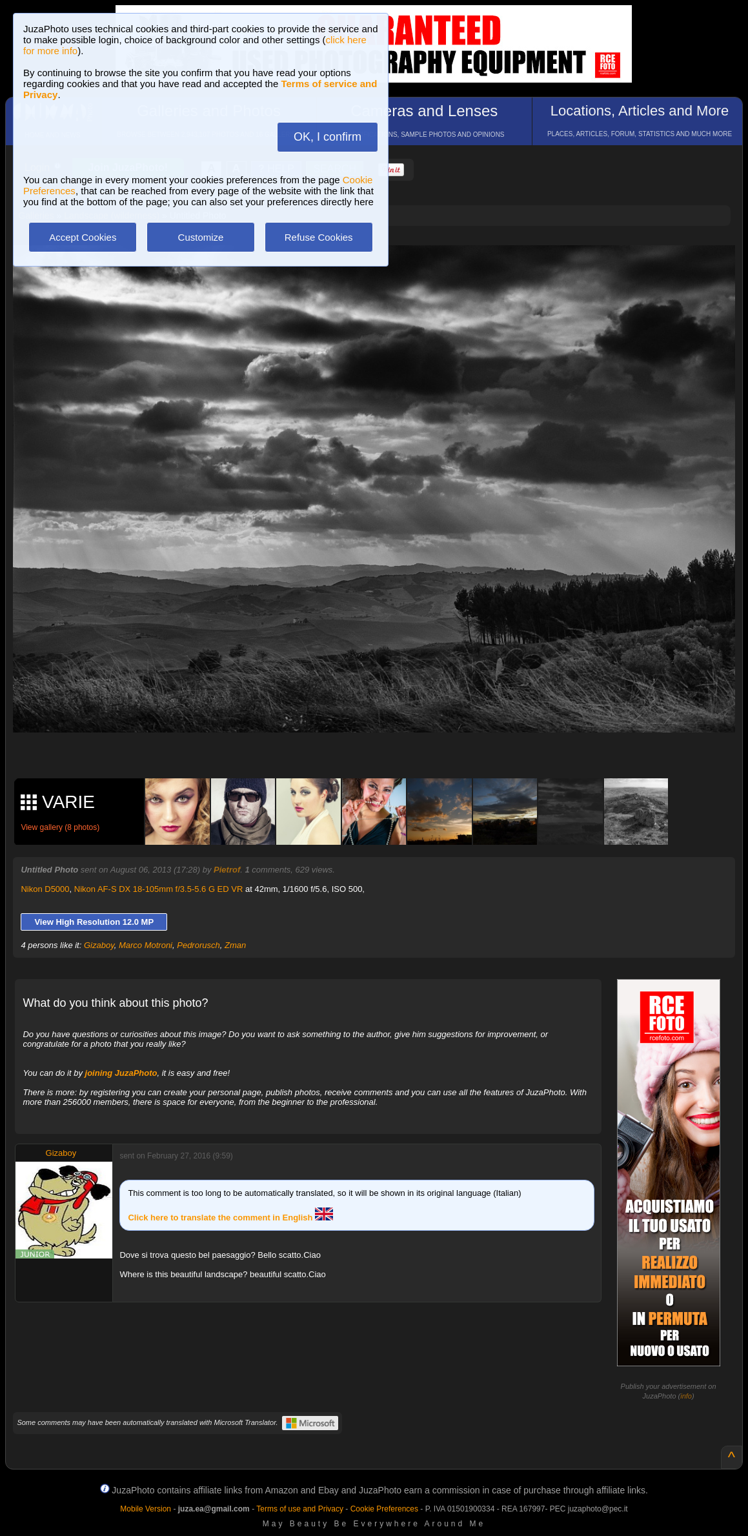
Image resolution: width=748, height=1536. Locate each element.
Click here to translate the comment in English (230, 1217)
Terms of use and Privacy (299, 1508)
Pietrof (227, 869)
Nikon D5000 (45, 889)
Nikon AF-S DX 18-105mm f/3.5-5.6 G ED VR (158, 889)
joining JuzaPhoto (121, 1073)
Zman (235, 945)
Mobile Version (145, 1508)
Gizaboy (99, 945)
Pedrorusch (198, 945)
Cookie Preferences (384, 1508)
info (686, 1396)
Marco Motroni (145, 945)
